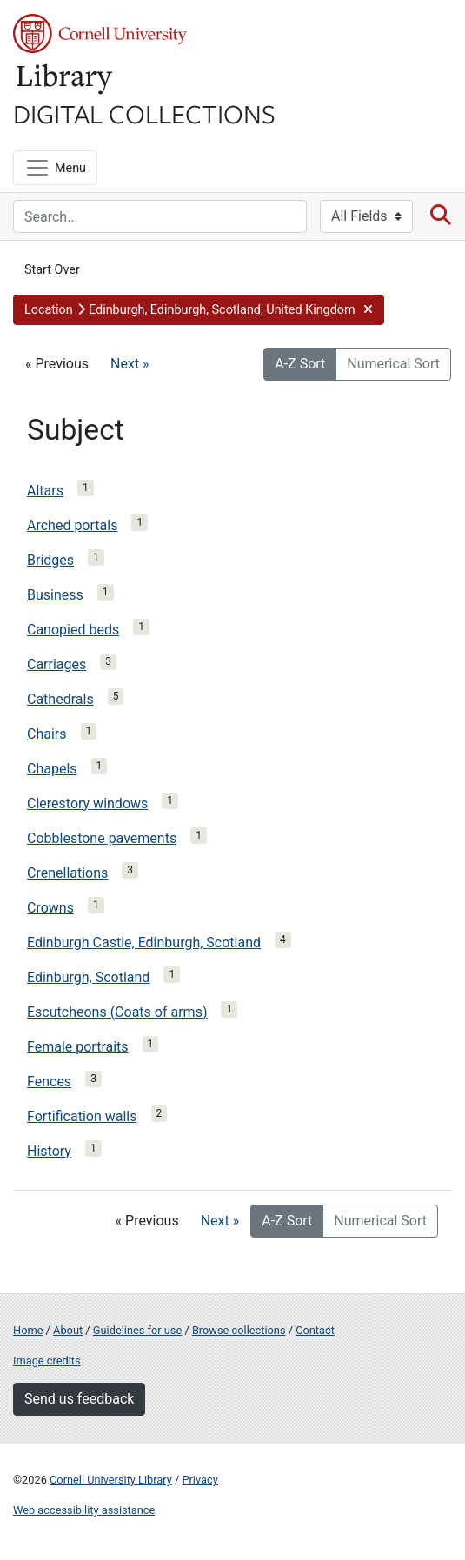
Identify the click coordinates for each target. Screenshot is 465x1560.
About (68, 1330)
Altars (45, 490)
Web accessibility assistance (84, 1510)
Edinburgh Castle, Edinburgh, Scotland (144, 942)
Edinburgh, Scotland (88, 977)
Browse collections (239, 1330)
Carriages (56, 664)
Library (65, 79)
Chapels (52, 768)
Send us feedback (79, 1399)
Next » (129, 363)
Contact (315, 1330)
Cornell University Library (111, 1479)
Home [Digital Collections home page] (28, 1330)
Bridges (50, 560)
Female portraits (78, 1047)
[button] (198, 310)
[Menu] (55, 167)
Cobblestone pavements (101, 838)
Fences (49, 1081)
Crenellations (67, 873)
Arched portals (72, 525)
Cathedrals (60, 699)
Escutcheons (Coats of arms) (117, 1012)
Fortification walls (82, 1116)
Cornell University (100, 33)
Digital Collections (144, 113)
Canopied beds (73, 629)
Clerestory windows (87, 803)
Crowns (50, 907)
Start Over (52, 269)
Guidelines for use (137, 1330)
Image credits (47, 1360)
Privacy (199, 1479)
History (49, 1151)
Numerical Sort (393, 363)
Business (55, 595)
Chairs (47, 734)
